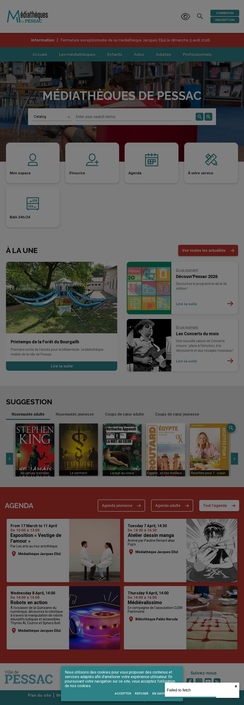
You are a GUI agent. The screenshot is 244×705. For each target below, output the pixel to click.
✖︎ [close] (235, 686)
